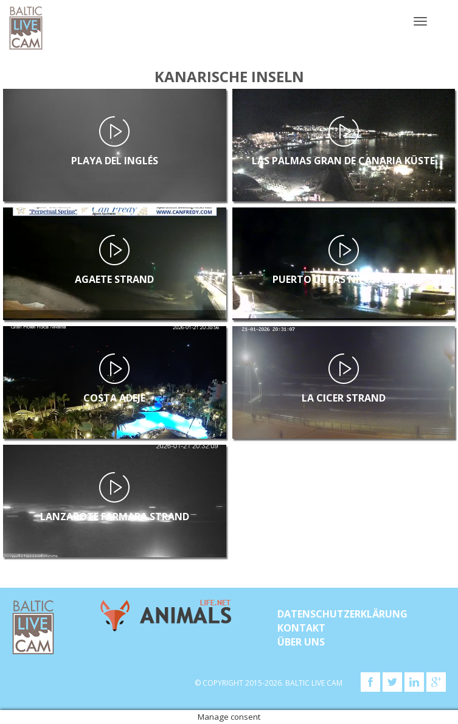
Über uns (301, 642)
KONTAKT (301, 628)
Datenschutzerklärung (342, 614)
